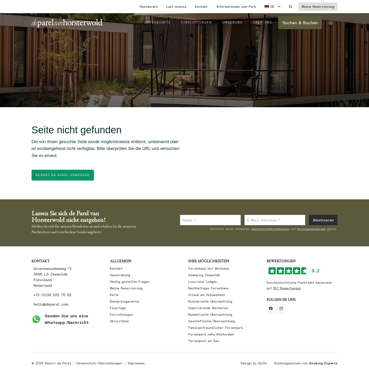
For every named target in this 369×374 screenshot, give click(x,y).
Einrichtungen (121, 314)
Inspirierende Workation (208, 308)
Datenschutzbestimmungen (270, 229)
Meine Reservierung (126, 288)
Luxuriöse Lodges (202, 282)
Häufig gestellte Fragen (129, 282)
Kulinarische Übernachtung (210, 301)
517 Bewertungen (287, 288)
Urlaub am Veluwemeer (206, 295)
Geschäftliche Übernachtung (211, 321)
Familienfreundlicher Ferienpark (215, 328)
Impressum (136, 363)
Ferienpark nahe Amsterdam (211, 334)
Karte (114, 295)
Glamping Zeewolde (204, 275)
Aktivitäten (119, 321)
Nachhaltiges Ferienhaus (208, 288)
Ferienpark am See (203, 341)
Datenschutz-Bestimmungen (99, 363)
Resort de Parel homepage (63, 175)
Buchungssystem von (305, 363)
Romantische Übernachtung (210, 314)
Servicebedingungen (311, 229)
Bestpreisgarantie (124, 301)
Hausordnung (120, 275)
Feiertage (118, 308)
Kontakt (116, 268)
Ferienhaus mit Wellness (208, 268)
